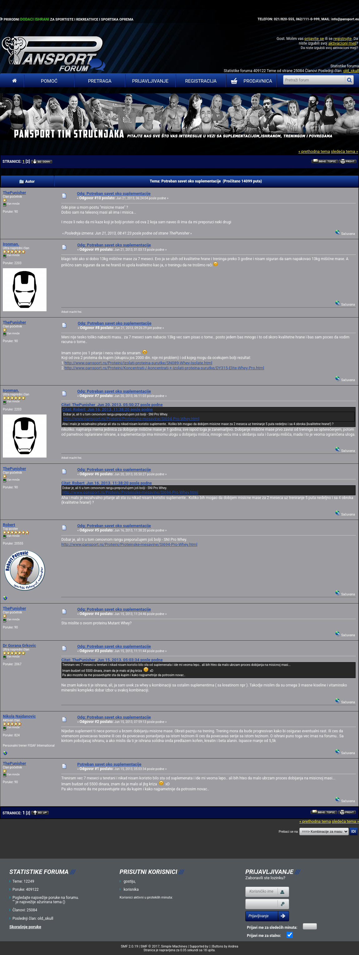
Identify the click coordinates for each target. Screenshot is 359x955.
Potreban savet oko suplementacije (109, 764)
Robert (9, 524)
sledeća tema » (344, 151)
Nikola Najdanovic (19, 716)
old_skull (351, 70)
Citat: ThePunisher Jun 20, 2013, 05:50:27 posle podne (111, 404)
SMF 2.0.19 (129, 946)
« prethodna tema (314, 151)
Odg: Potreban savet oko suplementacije (113, 193)
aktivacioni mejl (342, 43)
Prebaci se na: (289, 831)
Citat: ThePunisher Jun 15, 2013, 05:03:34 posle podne (111, 659)
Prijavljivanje (150, 81)
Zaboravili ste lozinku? (265, 877)
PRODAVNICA (250, 81)
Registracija (201, 81)
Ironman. (11, 244)
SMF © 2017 (150, 946)
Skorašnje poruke (25, 926)
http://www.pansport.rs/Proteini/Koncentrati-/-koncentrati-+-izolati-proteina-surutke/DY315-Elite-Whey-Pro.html (164, 368)
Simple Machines (174, 946)
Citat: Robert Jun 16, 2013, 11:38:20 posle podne (107, 409)
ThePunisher (14, 192)
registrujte (342, 38)
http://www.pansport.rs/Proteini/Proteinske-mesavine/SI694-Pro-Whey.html (131, 418)
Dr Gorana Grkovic (19, 645)
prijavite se (314, 38)
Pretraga (99, 81)
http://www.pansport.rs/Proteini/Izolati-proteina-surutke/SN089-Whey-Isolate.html (138, 363)
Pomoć (49, 81)
